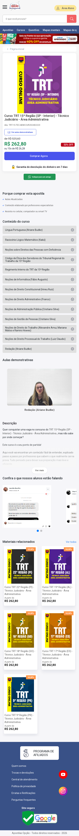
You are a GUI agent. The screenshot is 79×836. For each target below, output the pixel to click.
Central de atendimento (24, 779)
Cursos (21, 30)
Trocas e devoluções (23, 772)
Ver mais (39, 470)
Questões (33, 30)
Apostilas (8, 30)
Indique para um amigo (39, 176)
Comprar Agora (39, 156)
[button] (38, 531)
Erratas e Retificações (23, 793)
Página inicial (17, 49)
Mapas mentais (51, 30)
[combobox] (34, 19)
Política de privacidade (24, 786)
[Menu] (5, 9)
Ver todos (71, 542)
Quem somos (19, 766)
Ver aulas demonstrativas (20, 132)
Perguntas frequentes (24, 799)
